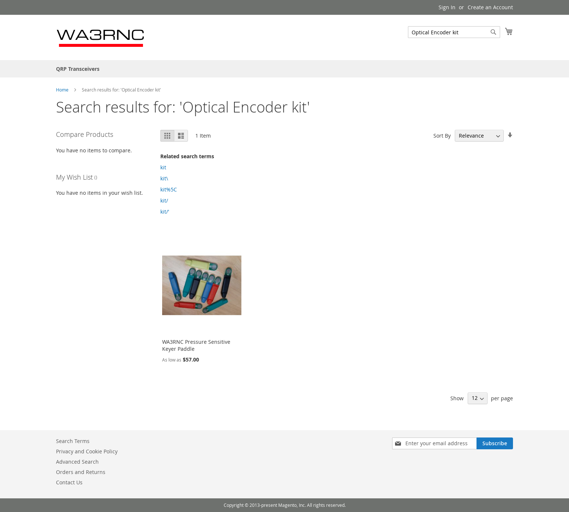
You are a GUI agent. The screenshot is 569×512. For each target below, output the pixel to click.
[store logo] (101, 37)
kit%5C (168, 189)
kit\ (164, 178)
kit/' (164, 211)
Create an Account (490, 7)
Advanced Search (77, 461)
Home (63, 90)
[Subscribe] (495, 443)
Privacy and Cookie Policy (87, 451)
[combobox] (454, 32)
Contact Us (69, 482)
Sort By (442, 135)
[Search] (493, 32)
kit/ (164, 200)
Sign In (447, 7)
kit (163, 167)
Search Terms (73, 440)
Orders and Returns (80, 471)
